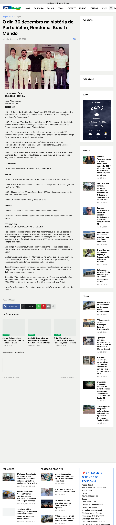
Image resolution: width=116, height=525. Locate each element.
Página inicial (8, 17)
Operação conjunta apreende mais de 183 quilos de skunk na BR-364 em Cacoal (104, 343)
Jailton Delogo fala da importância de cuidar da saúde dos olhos (13, 340)
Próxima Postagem (67, 377)
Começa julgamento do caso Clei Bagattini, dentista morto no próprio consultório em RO (103, 216)
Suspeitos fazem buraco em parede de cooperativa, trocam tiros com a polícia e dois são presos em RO (104, 365)
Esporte (72, 8)
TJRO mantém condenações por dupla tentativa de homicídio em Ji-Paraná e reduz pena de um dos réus (103, 191)
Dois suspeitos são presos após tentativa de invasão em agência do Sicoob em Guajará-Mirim (103, 413)
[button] (105, 8)
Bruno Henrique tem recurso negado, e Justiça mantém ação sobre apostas (104, 255)
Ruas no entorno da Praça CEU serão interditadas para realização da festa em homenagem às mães (26, 496)
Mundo (82, 8)
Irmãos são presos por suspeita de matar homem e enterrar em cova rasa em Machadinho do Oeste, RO (103, 390)
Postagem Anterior (11, 377)
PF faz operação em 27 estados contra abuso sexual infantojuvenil (104, 307)
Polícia (50, 8)
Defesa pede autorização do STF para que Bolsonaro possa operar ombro (103, 275)
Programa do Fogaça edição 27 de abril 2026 (65, 490)
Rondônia (39, 8)
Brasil (61, 8)
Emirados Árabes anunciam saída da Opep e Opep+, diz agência (63, 504)
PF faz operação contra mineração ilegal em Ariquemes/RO (104, 324)
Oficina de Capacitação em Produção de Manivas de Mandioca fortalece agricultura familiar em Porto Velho (27, 478)
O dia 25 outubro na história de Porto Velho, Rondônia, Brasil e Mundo (65, 340)
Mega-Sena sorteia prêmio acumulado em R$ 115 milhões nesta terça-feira (64, 477)
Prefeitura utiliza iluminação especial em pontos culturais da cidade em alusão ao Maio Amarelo (27, 513)
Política (94, 8)
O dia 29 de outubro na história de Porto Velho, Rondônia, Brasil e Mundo (39, 340)
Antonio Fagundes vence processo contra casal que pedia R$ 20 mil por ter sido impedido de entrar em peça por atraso (104, 166)
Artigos (18, 17)
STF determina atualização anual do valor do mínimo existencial (103, 237)
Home (27, 8)
